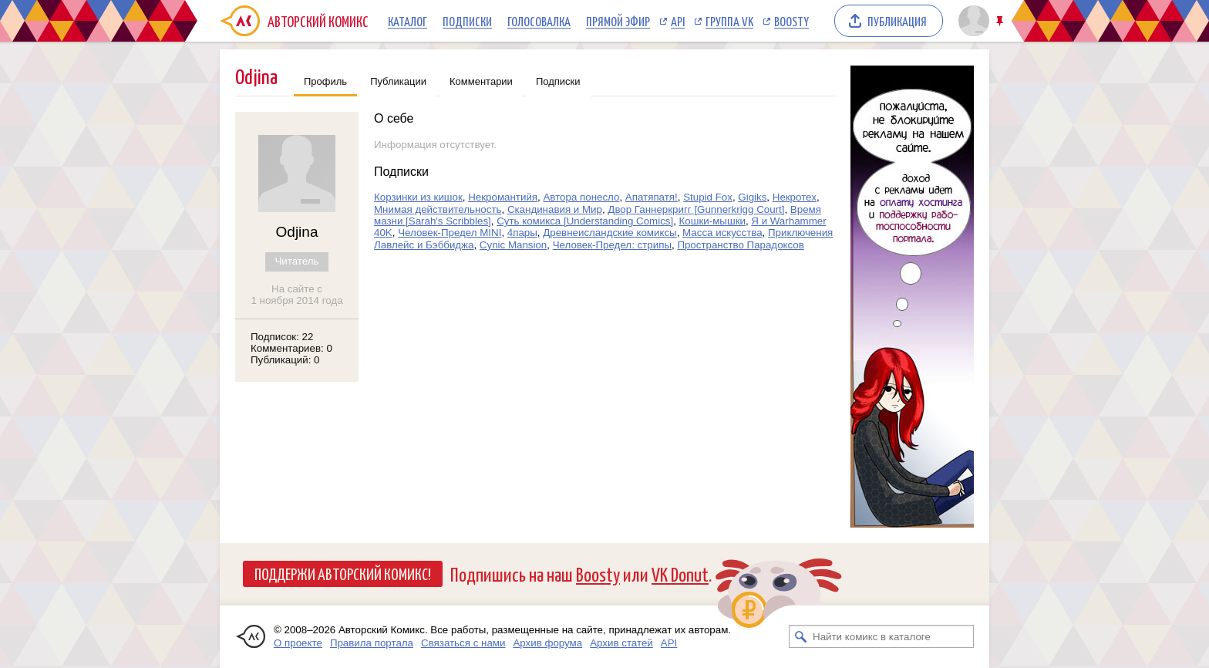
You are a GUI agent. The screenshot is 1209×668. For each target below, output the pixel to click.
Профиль (325, 81)
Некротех (795, 197)
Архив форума (547, 643)
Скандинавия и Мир (554, 209)
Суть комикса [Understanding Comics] (585, 221)
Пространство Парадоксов (740, 245)
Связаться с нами (463, 643)
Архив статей (621, 643)
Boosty (791, 20)
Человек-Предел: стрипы (612, 245)
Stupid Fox (707, 197)
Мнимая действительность (437, 209)
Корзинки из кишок (418, 197)
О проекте (298, 643)
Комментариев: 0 (291, 348)
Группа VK (729, 20)
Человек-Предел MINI (449, 232)
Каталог (407, 20)
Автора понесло (581, 197)
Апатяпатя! (651, 197)
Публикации (398, 81)
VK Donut (680, 573)
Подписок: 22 (282, 336)
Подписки (467, 20)
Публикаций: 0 (285, 360)
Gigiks (752, 197)
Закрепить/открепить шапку (1001, 21)
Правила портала (371, 643)
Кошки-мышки (712, 221)
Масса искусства (722, 232)
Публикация (897, 20)
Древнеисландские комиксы (609, 232)
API (678, 20)
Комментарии (481, 81)
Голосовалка (539, 20)
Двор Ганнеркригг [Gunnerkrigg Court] (696, 209)
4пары (522, 232)
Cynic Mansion (513, 245)
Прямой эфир (618, 20)
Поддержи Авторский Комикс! (342, 573)
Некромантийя (502, 197)
